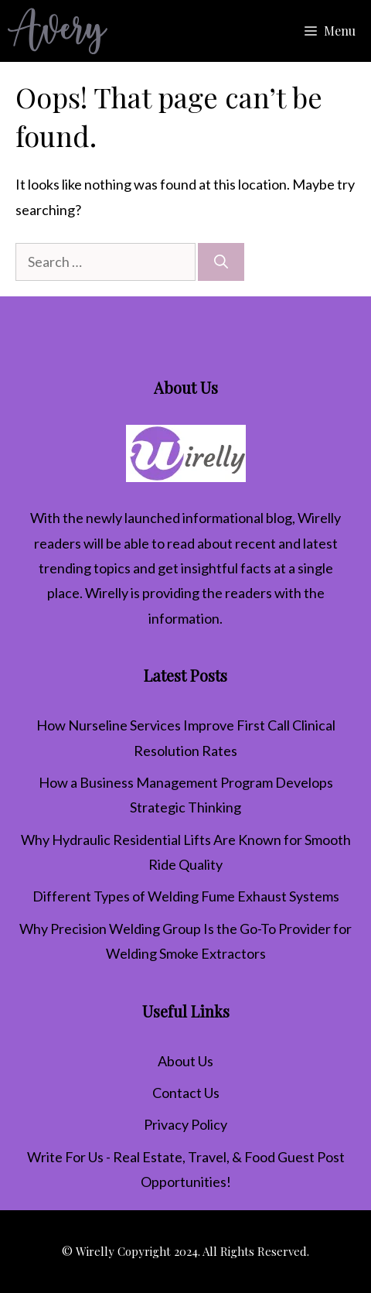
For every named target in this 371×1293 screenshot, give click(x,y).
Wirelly (319, 517)
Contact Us (186, 1092)
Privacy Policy (185, 1124)
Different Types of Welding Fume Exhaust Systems (185, 896)
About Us (185, 1060)
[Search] (221, 262)
